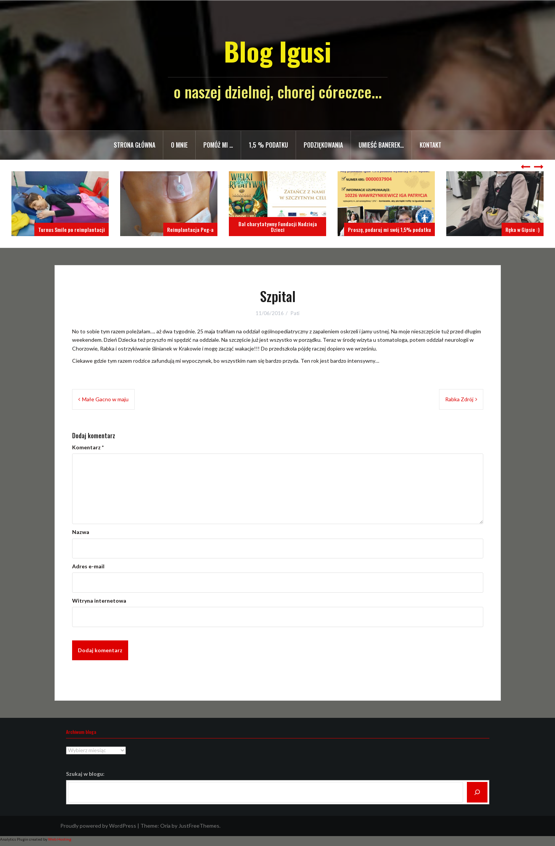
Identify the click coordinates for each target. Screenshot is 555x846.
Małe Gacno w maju (105, 399)
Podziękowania (323, 145)
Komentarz (88, 447)
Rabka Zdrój (459, 399)
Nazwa (80, 532)
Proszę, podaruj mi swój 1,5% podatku (389, 229)
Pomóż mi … (218, 145)
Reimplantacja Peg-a (190, 229)
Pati (295, 313)
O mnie (179, 145)
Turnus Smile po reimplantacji (71, 229)
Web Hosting (59, 839)
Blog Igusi (277, 51)
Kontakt (430, 145)
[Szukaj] (477, 792)
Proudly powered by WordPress (98, 825)
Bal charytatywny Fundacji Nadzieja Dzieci (277, 226)
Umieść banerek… (381, 145)
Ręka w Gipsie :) (522, 229)
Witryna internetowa (99, 600)
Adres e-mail (88, 566)
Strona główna (134, 145)
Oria (165, 825)
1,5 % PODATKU (268, 145)
